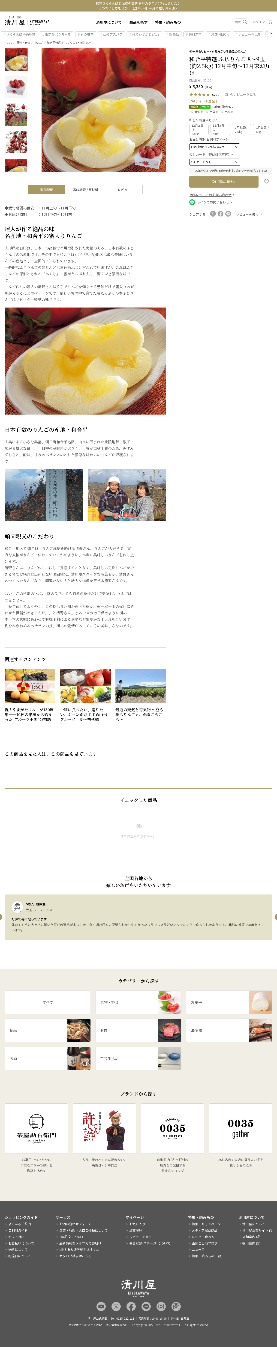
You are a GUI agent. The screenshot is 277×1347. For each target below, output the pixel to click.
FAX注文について (71, 1236)
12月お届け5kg (219, 129)
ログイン (259, 22)
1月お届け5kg (262, 129)
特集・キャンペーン (206, 1224)
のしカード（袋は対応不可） (211, 154)
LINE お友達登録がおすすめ (79, 1249)
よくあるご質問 (19, 1224)
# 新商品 (173, 34)
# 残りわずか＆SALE (145, 34)
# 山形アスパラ (112, 34)
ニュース (198, 1249)
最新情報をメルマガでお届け (80, 1243)
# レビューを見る (248, 34)
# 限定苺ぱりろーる (56, 34)
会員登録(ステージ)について (149, 1243)
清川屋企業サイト (255, 1230)
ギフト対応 (16, 1236)
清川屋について (109, 22)
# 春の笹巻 (85, 34)
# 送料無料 (194, 34)
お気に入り (137, 1224)
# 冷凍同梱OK (219, 34)
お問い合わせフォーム (75, 1224)
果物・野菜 (23, 42)
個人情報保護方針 (117, 1325)
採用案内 (248, 1243)
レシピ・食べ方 (203, 1236)
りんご (38, 42)
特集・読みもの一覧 (206, 1256)
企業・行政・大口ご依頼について (83, 1230)
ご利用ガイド (18, 1230)
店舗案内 (248, 1236)
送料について (18, 1249)
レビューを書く (140, 1236)
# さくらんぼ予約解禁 (19, 34)
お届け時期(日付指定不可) (209, 139)
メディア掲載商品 (204, 1230)
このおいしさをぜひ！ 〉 (139, 8)
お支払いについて (21, 1243)
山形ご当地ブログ (205, 1243)
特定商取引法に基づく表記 (85, 1325)
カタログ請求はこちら (75, 1256)
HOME (8, 42)
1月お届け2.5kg (241, 129)
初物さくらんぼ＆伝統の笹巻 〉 (138, 3)
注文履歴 (135, 1230)
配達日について (19, 1256)
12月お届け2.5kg (198, 129)
